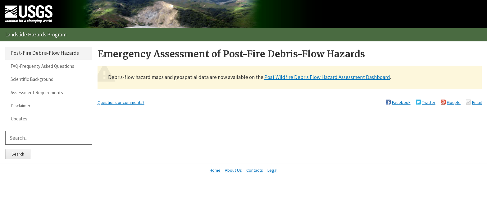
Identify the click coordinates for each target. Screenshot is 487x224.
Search (17, 154)
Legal (272, 170)
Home (215, 170)
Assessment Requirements (37, 93)
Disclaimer (20, 106)
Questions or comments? (121, 102)
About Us (233, 170)
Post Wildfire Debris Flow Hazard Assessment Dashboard (327, 77)
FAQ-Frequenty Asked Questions (42, 66)
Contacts (254, 170)
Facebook (401, 102)
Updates (19, 119)
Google (454, 102)
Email (477, 102)
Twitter (428, 102)
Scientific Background (32, 79)
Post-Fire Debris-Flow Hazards (45, 52)
